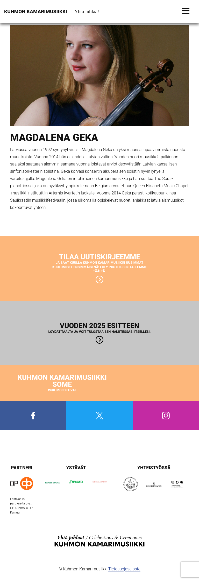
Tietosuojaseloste (124, 569)
